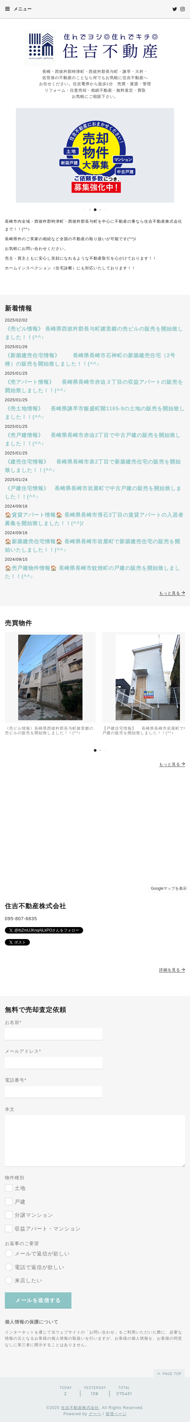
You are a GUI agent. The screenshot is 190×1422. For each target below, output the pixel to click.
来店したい (28, 1280)
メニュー (18, 8)
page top (169, 1373)
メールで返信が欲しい (42, 1253)
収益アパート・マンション (48, 1228)
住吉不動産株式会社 (80, 1407)
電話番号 (15, 1080)
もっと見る (172, 593)
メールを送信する (38, 1300)
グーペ (95, 1414)
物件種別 (14, 1177)
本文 (10, 1109)
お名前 (13, 1022)
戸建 (20, 1202)
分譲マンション (34, 1215)
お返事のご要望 (22, 1243)
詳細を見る (172, 970)
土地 (20, 1188)
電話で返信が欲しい (39, 1267)
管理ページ (116, 1414)
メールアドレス (23, 1051)
